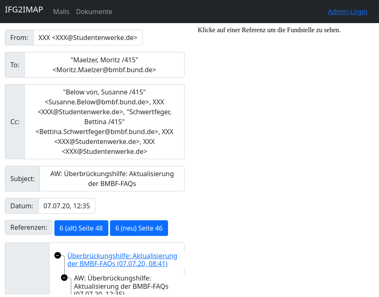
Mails (61, 11)
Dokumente (94, 11)
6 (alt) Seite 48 (81, 228)
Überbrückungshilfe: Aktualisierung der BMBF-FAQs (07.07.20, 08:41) (123, 259)
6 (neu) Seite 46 (139, 228)
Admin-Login (347, 11)
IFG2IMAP (24, 9)
